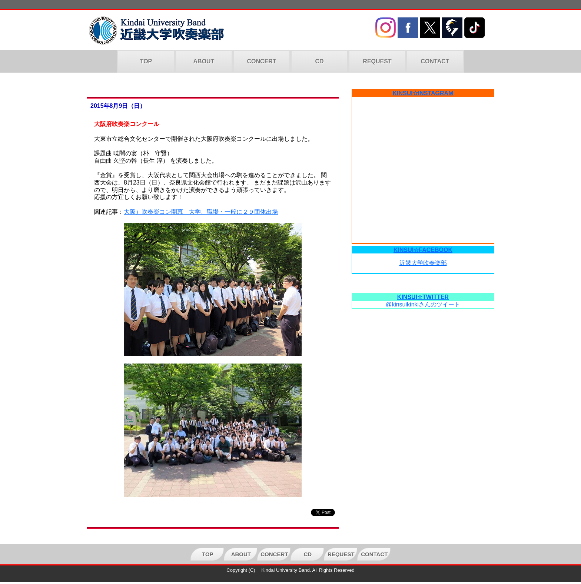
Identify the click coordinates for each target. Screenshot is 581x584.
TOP (146, 61)
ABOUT (204, 61)
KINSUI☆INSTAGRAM (423, 93)
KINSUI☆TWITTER (423, 297)
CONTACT (435, 61)
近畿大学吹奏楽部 (423, 263)
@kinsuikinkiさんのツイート (423, 304)
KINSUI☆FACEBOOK (423, 250)
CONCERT (261, 61)
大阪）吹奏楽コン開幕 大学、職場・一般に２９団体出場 (201, 212)
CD (319, 61)
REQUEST (377, 61)
